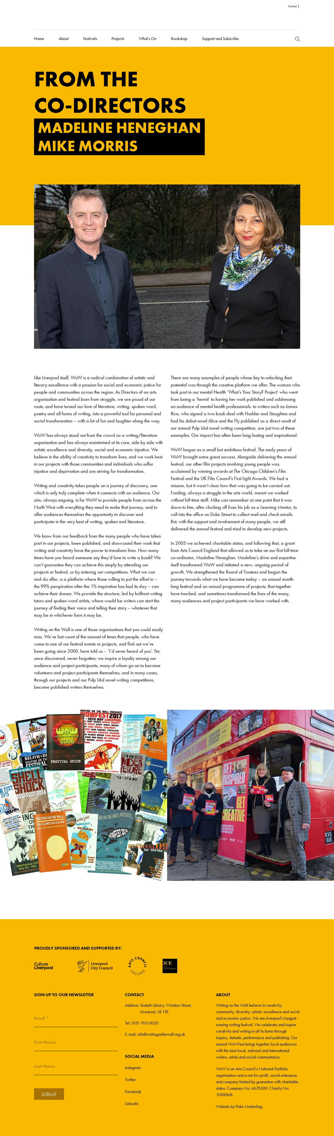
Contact (292, 6)
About (64, 38)
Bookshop (179, 38)
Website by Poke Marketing (239, 1106)
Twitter (130, 1079)
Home (39, 38)
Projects (117, 38)
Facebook (133, 1091)
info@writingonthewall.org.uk (161, 1034)
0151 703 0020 (145, 1023)
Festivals (90, 38)
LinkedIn (131, 1103)
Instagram (133, 1067)
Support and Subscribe (220, 38)
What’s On (147, 38)
